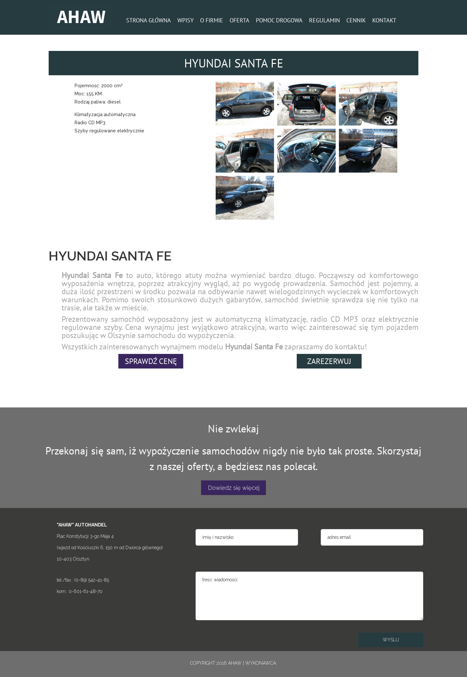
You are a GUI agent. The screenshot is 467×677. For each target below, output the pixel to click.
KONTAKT (384, 20)
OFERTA (239, 20)
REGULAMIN (324, 20)
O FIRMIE (211, 20)
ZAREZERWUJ (329, 361)
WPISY (185, 20)
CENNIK (356, 20)
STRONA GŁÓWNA (148, 20)
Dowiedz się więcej (233, 487)
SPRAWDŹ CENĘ (151, 361)
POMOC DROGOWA (279, 20)
